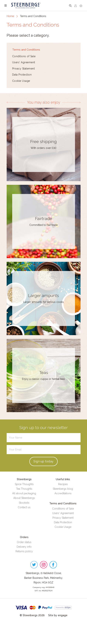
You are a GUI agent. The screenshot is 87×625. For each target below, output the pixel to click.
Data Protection (22, 74)
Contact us (24, 507)
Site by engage (57, 615)
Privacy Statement (23, 68)
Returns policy (24, 551)
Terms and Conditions (26, 49)
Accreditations (62, 493)
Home (10, 16)
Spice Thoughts (24, 484)
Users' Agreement (23, 62)
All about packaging (24, 493)
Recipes (63, 484)
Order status (24, 542)
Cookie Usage (21, 80)
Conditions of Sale (24, 56)
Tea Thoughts (24, 488)
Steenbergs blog (63, 488)
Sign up (43, 461)
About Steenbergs (24, 497)
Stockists (24, 502)
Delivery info (24, 546)
